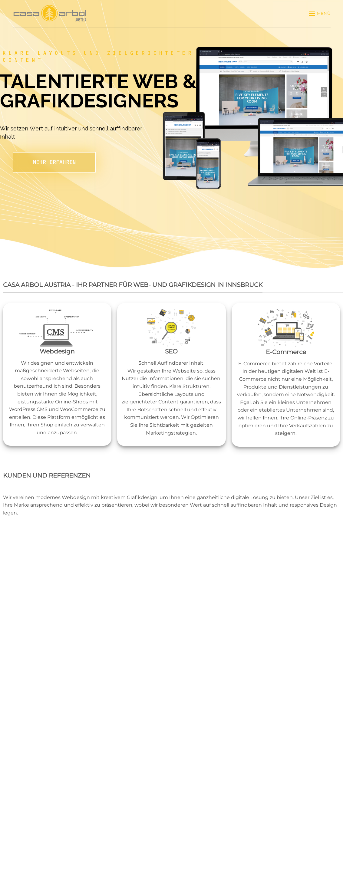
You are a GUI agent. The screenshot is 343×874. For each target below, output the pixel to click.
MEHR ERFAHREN (54, 162)
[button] (319, 13)
